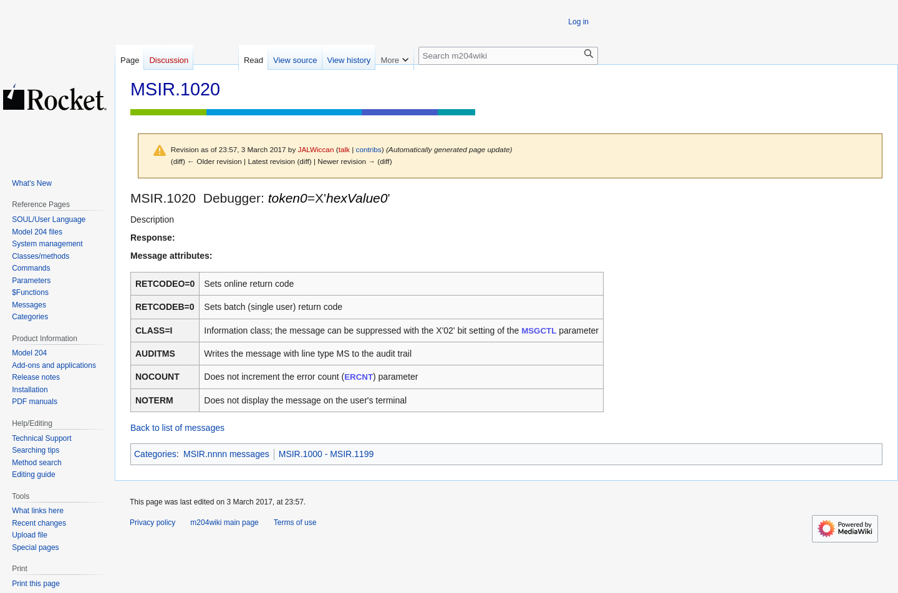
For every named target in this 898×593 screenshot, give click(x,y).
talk (344, 149)
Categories (155, 454)
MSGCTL (538, 330)
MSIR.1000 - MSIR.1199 (326, 454)
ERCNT (358, 377)
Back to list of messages (177, 428)
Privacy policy (152, 522)
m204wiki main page (224, 522)
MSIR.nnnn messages (226, 454)
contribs (369, 149)
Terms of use (295, 522)
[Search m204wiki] (508, 56)
